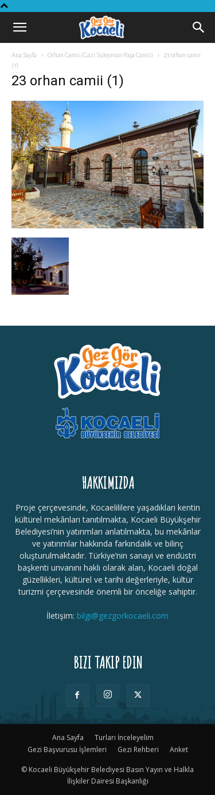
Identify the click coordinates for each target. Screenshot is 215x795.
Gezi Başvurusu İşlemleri (67, 749)
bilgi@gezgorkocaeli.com (123, 615)
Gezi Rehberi (138, 749)
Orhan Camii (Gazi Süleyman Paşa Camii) (100, 55)
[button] (19, 27)
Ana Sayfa (24, 55)
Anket (179, 749)
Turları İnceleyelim (124, 737)
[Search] (199, 27)
